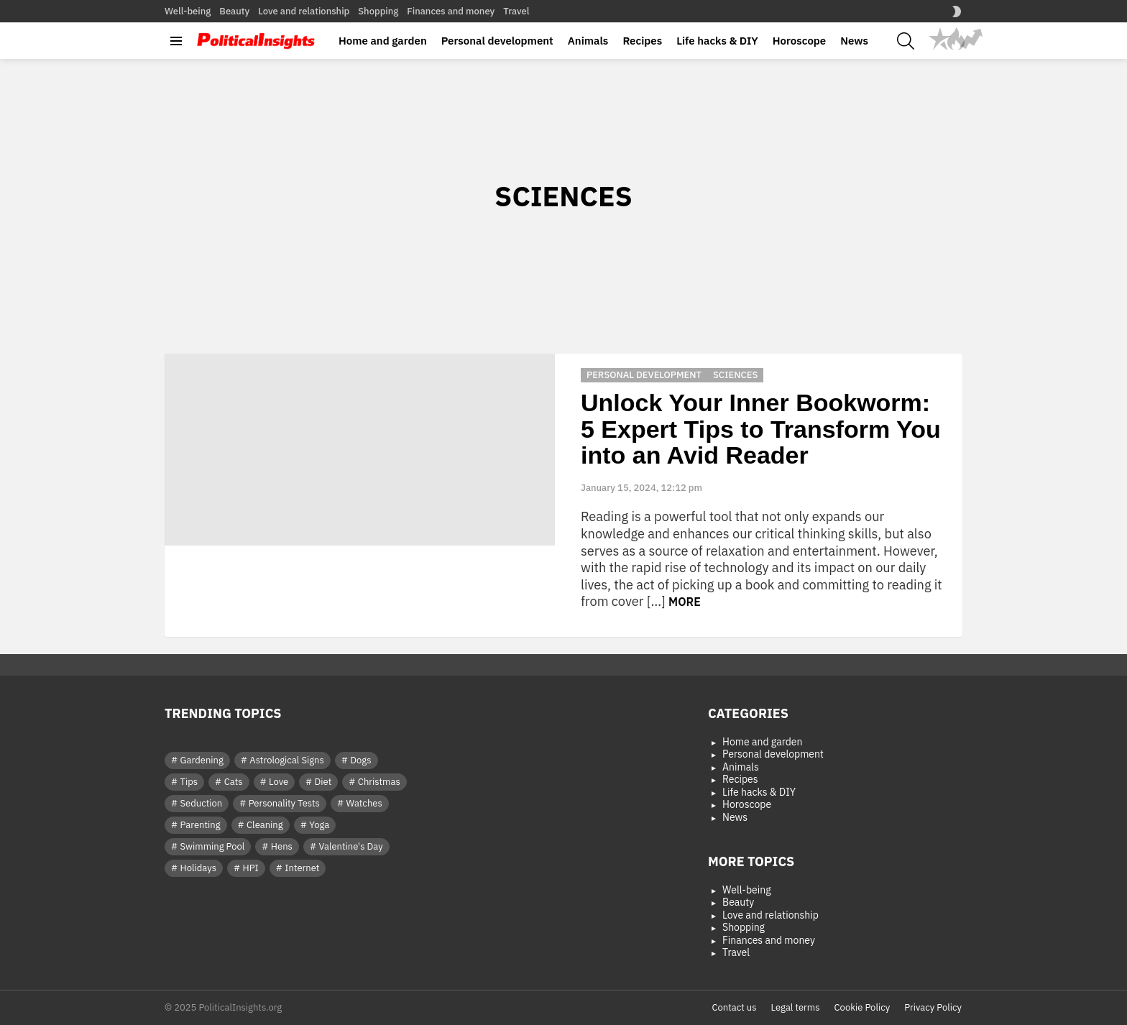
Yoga (319, 825)
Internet (302, 868)
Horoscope (799, 40)
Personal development (497, 40)
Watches (364, 803)
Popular (940, 38)
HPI (251, 868)
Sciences (735, 375)
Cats (233, 782)
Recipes (642, 40)
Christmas (379, 782)
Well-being (188, 11)
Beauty (234, 11)
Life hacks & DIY (717, 40)
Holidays (198, 868)
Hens (282, 846)
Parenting (200, 825)
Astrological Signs (286, 760)
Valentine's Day (350, 846)
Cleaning (265, 825)
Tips (189, 782)
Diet (323, 782)
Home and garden (383, 40)
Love (278, 782)
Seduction (201, 803)
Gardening (202, 760)
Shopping (378, 11)
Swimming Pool (212, 846)
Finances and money (450, 11)
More (684, 601)
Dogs (360, 760)
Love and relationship (303, 11)
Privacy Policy (933, 1007)
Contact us (734, 1007)
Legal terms (795, 1007)
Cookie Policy (862, 1007)
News (854, 40)
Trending (971, 38)
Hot (955, 38)
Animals (588, 40)
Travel (516, 11)
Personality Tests (284, 803)
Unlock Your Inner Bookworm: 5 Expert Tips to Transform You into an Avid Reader (761, 429)
